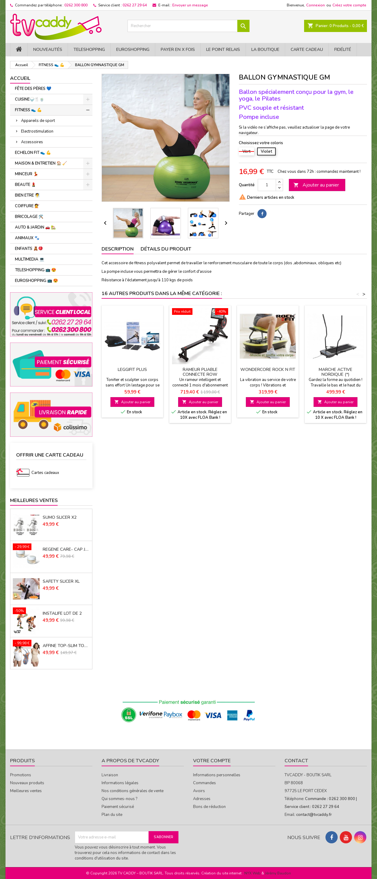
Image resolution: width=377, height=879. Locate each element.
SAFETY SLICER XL (61, 581)
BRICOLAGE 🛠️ (29, 216)
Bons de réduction (209, 807)
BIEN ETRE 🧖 (27, 195)
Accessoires (32, 142)
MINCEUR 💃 (26, 174)
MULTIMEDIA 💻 (29, 259)
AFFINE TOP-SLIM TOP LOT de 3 (66, 645)
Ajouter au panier (316, 185)
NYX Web (252, 873)
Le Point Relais (223, 49)
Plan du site (112, 814)
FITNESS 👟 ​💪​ (28, 110)
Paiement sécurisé (118, 807)
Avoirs (199, 791)
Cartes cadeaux (45, 472)
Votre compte (212, 760)
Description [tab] (118, 249)
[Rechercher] (188, 26)
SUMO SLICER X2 (60, 517)
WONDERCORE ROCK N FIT (267, 369)
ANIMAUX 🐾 (27, 238)
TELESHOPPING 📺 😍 (35, 270)
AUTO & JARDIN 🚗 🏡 (35, 227)
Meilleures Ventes (34, 500)
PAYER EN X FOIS (178, 49)
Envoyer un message (190, 5)
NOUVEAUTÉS (47, 49)
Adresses (201, 799)
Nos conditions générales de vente (132, 791)
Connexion (315, 5)
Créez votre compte (349, 5)
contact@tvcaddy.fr (314, 814)
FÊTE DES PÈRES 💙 (33, 88)
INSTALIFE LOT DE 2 (62, 613)
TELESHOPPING (89, 49)
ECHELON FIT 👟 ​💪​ (33, 152)
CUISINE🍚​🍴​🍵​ (29, 99)
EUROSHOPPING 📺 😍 (36, 280)
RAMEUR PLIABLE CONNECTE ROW (200, 372)
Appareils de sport (38, 120)
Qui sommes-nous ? (119, 799)
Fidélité (342, 49)
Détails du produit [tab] (166, 249)
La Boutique (265, 49)
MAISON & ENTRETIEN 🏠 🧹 (41, 163)
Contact (296, 760)
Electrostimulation (37, 131)
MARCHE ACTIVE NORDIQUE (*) (335, 372)
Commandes (204, 783)
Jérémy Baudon (278, 873)
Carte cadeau (307, 49)
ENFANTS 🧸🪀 (29, 248)
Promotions (20, 775)
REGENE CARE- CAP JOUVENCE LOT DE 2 (66, 549)
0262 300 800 (76, 5)
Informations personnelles (216, 775)
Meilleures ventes (26, 791)
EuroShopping (132, 49)
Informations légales (120, 783)
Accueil (20, 78)
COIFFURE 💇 (27, 206)
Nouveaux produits (27, 783)
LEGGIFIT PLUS (132, 369)
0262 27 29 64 (135, 5)
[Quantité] (267, 185)
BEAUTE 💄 (25, 184)
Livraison (110, 775)
